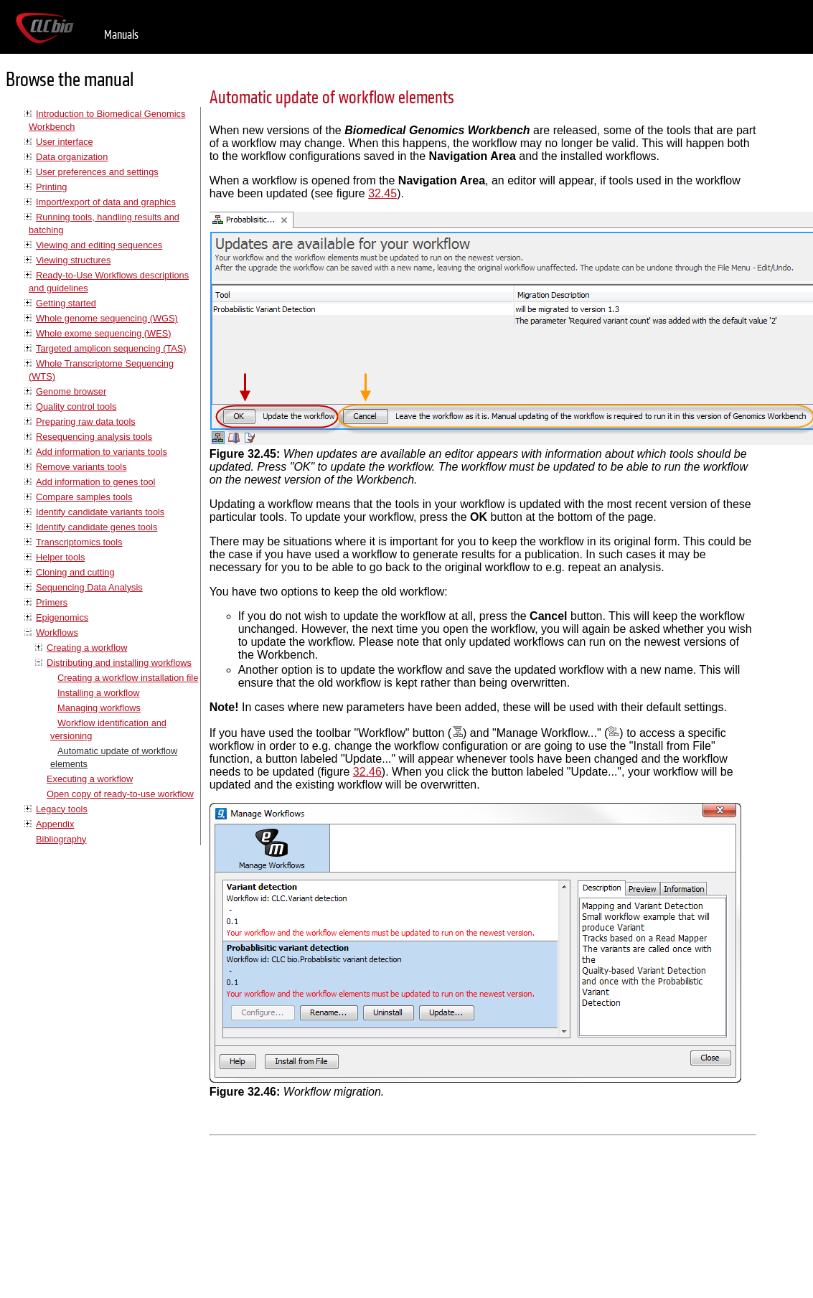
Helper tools (60, 557)
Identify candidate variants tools (100, 512)
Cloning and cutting (75, 572)
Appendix (55, 824)
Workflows (57, 632)
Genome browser (71, 391)
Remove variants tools (81, 466)
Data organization (72, 156)
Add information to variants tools (101, 451)
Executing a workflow (90, 778)
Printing (51, 187)
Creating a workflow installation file (127, 677)
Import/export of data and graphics (106, 202)
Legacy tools (62, 809)
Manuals (121, 34)
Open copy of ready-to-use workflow (120, 794)
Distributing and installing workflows (119, 662)
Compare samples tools (84, 497)
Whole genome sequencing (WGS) (107, 318)
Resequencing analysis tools (94, 436)
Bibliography (61, 839)
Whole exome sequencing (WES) (103, 333)
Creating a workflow (87, 647)
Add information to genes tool (95, 481)
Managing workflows (99, 707)
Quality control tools (76, 406)
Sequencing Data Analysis (89, 587)
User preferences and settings (97, 171)
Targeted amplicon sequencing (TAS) (111, 348)
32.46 (367, 772)
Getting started (66, 303)
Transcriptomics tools (79, 542)
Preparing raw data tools (86, 421)
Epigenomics (62, 617)
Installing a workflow (98, 692)
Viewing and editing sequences (99, 245)
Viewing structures (73, 260)
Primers (51, 602)
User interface (64, 141)
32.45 (382, 193)
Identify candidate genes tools (96, 527)
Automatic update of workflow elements (332, 98)
